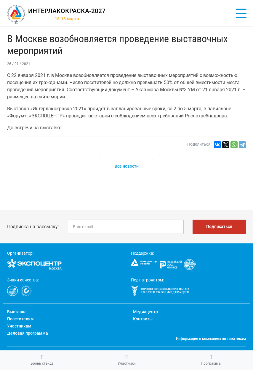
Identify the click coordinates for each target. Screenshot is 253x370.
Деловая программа (27, 333)
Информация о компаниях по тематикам (211, 339)
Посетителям (20, 319)
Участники (127, 360)
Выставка (17, 311)
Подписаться (219, 226)
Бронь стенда (42, 360)
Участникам (19, 326)
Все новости (127, 166)
